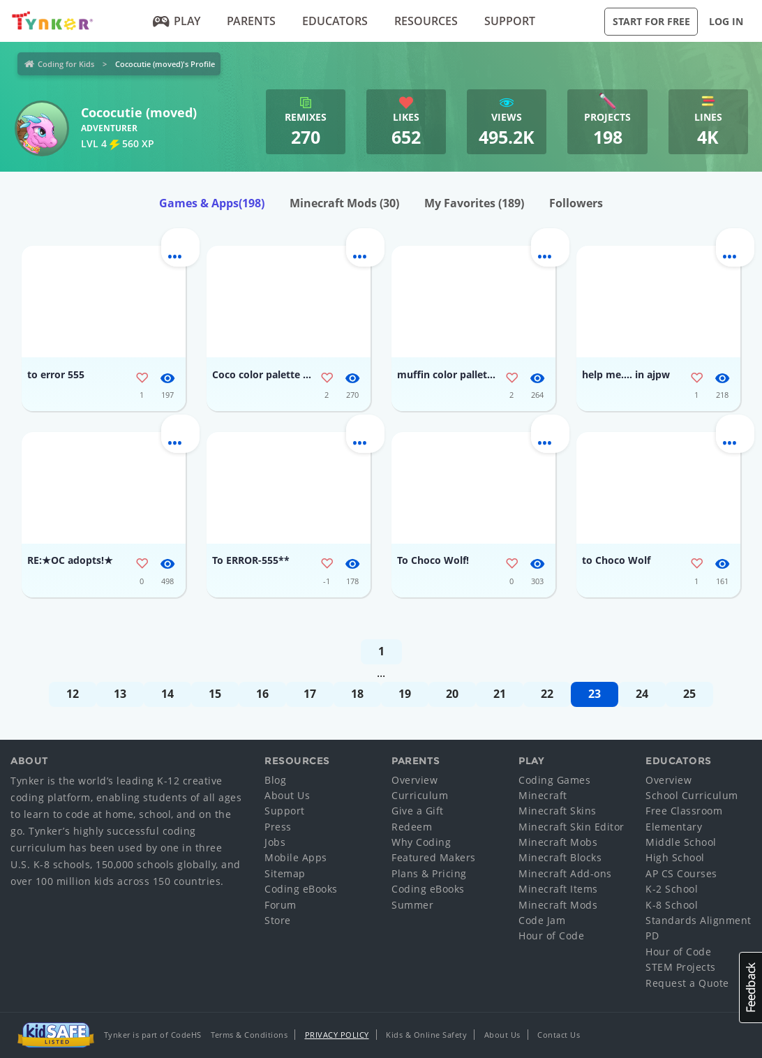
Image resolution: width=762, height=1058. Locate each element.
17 (310, 693)
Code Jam (541, 920)
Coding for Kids (66, 64)
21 (499, 693)
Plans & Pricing (429, 873)
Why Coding (421, 842)
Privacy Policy (337, 1034)
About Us (287, 795)
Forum (280, 904)
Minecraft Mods (344, 203)
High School (675, 857)
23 (594, 693)
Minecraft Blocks (560, 857)
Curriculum (419, 795)
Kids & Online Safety (426, 1034)
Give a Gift (417, 810)
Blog (275, 780)
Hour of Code (551, 935)
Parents (251, 21)
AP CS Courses (681, 873)
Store (277, 920)
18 (357, 693)
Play (176, 21)
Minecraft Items (558, 888)
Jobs (274, 842)
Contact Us (558, 1034)
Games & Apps (211, 203)
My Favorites (474, 203)
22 (547, 693)
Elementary (673, 826)
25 (689, 693)
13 (120, 693)
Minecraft (542, 795)
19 (404, 693)
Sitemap (285, 873)
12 (72, 693)
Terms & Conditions (249, 1034)
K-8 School (671, 904)
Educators (335, 21)
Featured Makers (433, 857)
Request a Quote (687, 983)
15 (215, 693)
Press (278, 826)
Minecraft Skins (557, 810)
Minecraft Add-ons (565, 873)
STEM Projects (680, 967)
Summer (412, 904)
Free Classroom (683, 810)
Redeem (411, 826)
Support (509, 21)
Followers (576, 203)
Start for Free (651, 21)
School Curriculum (691, 795)
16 (262, 693)
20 (452, 693)
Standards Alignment (698, 920)
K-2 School (671, 888)
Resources (426, 21)
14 (167, 693)
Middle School (681, 842)
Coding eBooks (301, 888)
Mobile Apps (295, 857)
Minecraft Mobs (557, 842)
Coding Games (554, 780)
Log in (726, 21)
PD (652, 935)
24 (642, 693)
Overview (414, 780)
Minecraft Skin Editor (571, 826)
